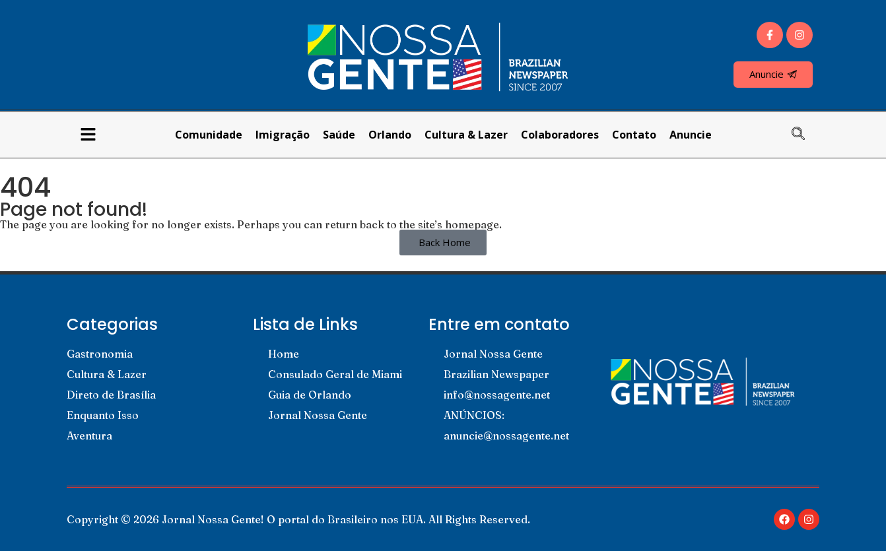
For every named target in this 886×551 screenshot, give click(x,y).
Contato (634, 134)
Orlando (389, 134)
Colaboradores (560, 134)
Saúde (339, 134)
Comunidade (208, 134)
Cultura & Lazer (466, 134)
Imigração (283, 134)
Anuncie (690, 134)
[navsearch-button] (805, 134)
